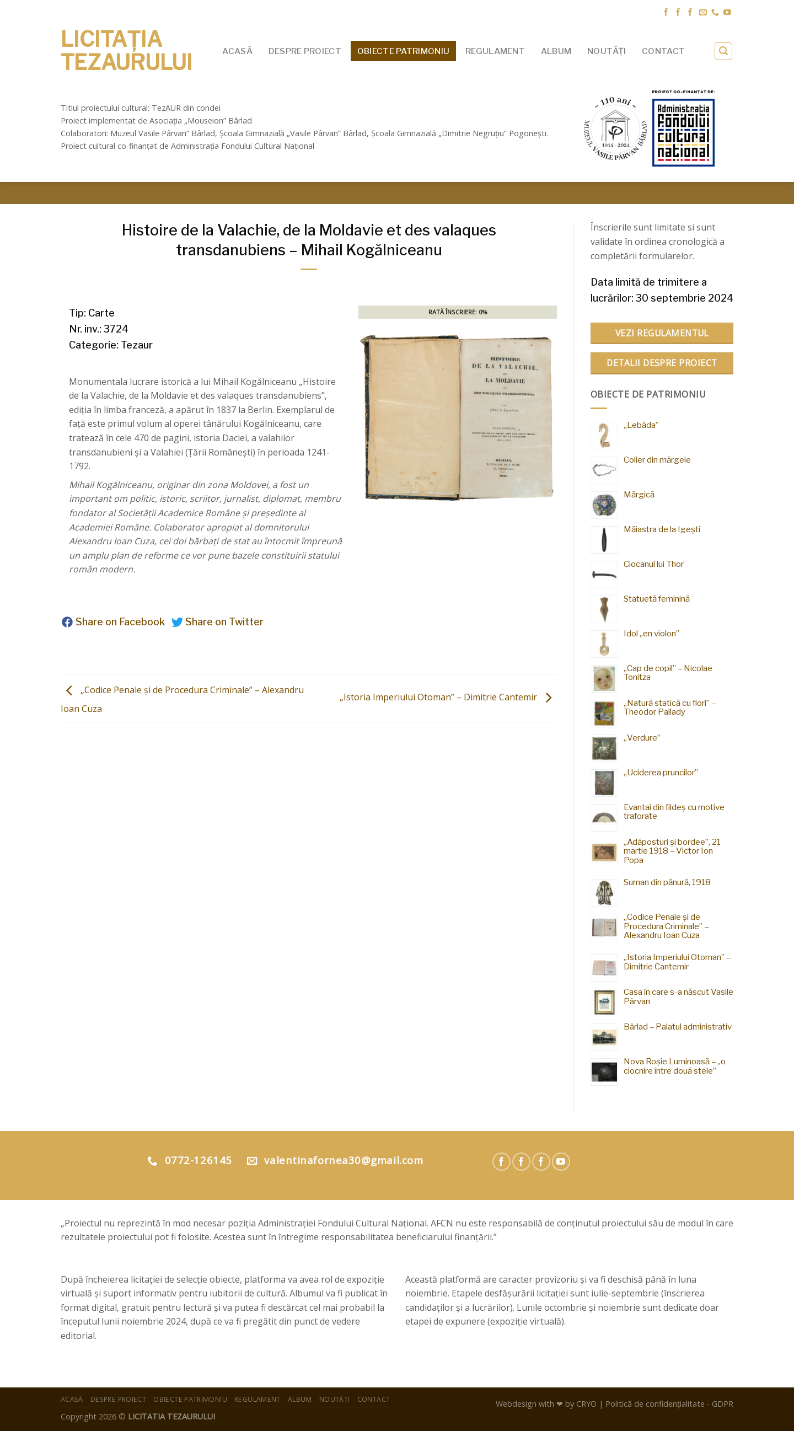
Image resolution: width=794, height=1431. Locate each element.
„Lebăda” (641, 425)
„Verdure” (642, 737)
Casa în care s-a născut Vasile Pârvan (678, 996)
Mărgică (639, 494)
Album (556, 51)
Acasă (237, 51)
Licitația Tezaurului (126, 51)
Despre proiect (305, 51)
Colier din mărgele (657, 459)
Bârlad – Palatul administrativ (678, 1026)
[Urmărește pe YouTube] (727, 13)
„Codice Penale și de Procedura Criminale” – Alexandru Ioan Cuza (666, 926)
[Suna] (715, 13)
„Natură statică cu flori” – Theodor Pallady (670, 707)
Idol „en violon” (651, 633)
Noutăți (606, 51)
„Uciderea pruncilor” (661, 772)
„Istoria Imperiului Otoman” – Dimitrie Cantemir (448, 698)
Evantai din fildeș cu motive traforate (674, 812)
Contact (663, 51)
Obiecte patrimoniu (403, 51)
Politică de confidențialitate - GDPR (669, 1403)
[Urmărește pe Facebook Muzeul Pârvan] (666, 13)
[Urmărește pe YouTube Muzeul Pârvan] (561, 1162)
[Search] (723, 51)
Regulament (495, 51)
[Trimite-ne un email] (703, 13)
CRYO (586, 1403)
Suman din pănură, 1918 (667, 882)
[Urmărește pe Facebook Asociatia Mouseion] (690, 13)
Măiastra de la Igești (662, 529)
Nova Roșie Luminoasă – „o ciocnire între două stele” (675, 1066)
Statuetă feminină (657, 598)
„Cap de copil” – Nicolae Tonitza (668, 673)
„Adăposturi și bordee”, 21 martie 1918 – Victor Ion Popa (672, 851)
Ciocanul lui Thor (654, 564)
